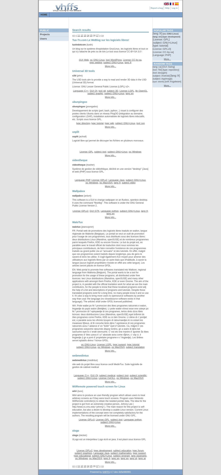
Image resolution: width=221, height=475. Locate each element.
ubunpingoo (78, 106)
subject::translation (135, 347)
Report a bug (157, 8)
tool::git (102, 91)
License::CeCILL (107, 378)
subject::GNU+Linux (113, 62)
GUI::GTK (95, 211)
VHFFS (106, 472)
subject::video (128, 182)
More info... (110, 66)
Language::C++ (81, 91)
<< (73, 35)
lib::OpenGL (141, 91)
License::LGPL (127, 91)
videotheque (79, 165)
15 (91, 35)
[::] (158, 33)
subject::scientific (138, 375)
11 (78, 35)
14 (88, 35)
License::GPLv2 (99, 180)
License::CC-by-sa (132, 60)
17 (97, 35)
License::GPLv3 (87, 419)
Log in (175, 8)
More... (167, 59)
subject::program (121, 456)
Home (44, 14)
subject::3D (112, 91)
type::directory (83, 123)
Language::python (110, 211)
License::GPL (86, 152)
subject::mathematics (121, 453)
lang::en (130, 93)
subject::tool (100, 152)
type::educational (82, 456)
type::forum (138, 450)
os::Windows (135, 152)
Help (167, 8)
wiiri (74, 391)
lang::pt (133, 458)
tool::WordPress (114, 60)
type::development (103, 450)
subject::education (122, 450)
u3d (74, 75)
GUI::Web (84, 60)
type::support (119, 344)
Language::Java (116, 180)
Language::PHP (82, 180)
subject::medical (107, 375)
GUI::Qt (93, 91)
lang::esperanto (139, 456)
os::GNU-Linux (97, 60)
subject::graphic (95, 93)
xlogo (75, 435)
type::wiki (109, 123)
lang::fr (128, 62)
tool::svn (141, 123)
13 (85, 35)
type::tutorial (97, 123)
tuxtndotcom (79, 44)
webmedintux (79, 360)
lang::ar (142, 458)
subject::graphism (83, 453)
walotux (76, 227)
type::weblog (96, 62)
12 (82, 35)
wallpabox (77, 195)
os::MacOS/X (106, 182)
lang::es (124, 458)
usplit (75, 136)
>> (102, 35)
